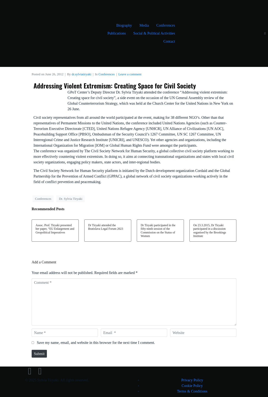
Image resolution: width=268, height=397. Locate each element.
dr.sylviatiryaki (81, 74)
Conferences (165, 25)
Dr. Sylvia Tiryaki (70, 199)
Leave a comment (129, 74)
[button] (265, 33)
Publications (116, 33)
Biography (124, 25)
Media (144, 25)
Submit (39, 354)
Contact (169, 41)
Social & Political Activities (154, 33)
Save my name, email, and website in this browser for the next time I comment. (96, 342)
